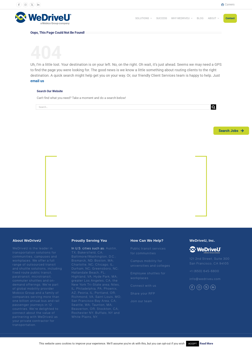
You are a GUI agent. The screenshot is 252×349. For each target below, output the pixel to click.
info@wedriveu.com (205, 279)
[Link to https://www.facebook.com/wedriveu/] (18, 4)
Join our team (141, 301)
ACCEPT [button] (192, 343)
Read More (206, 343)
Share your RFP (143, 293)
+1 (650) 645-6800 (204, 271)
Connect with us (143, 285)
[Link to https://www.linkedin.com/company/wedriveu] (38, 4)
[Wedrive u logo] (43, 13)
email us (37, 81)
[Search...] (123, 107)
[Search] (213, 107)
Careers (228, 4)
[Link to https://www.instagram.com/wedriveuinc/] (25, 4)
